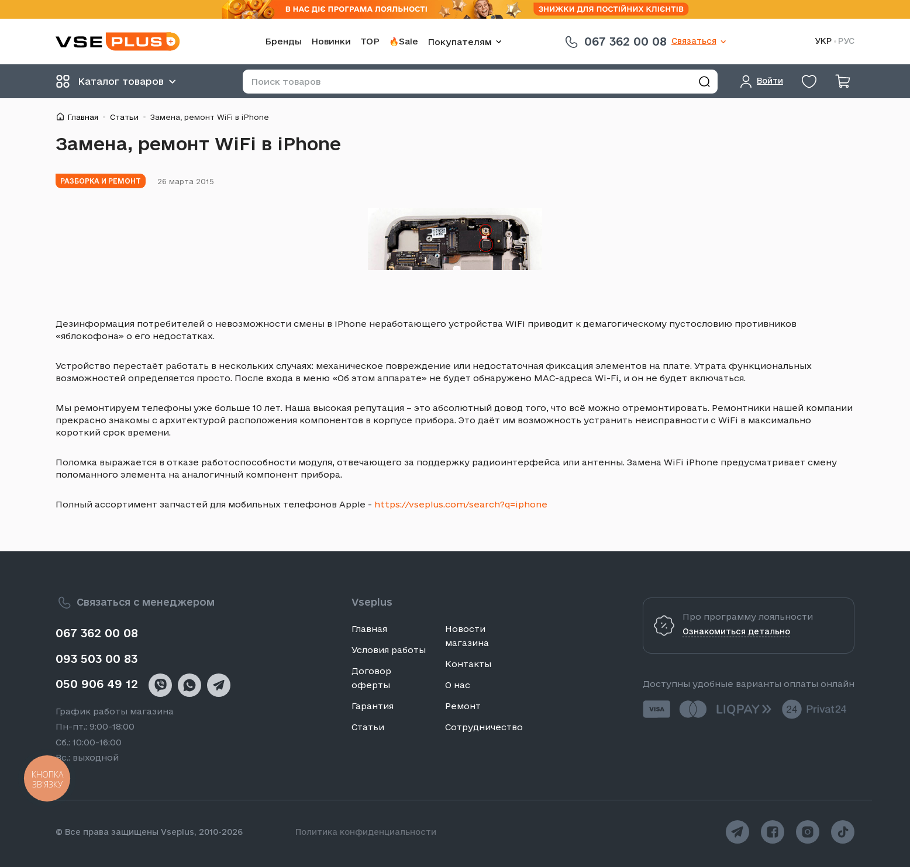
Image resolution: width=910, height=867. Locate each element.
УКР (823, 41)
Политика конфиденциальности (365, 832)
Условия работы (388, 650)
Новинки (331, 41)
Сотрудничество (484, 727)
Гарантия (372, 706)
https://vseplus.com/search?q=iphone (460, 504)
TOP (370, 41)
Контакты (468, 664)
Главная (82, 117)
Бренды (283, 41)
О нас (457, 685)
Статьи (124, 117)
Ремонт (463, 706)
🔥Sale (403, 41)
